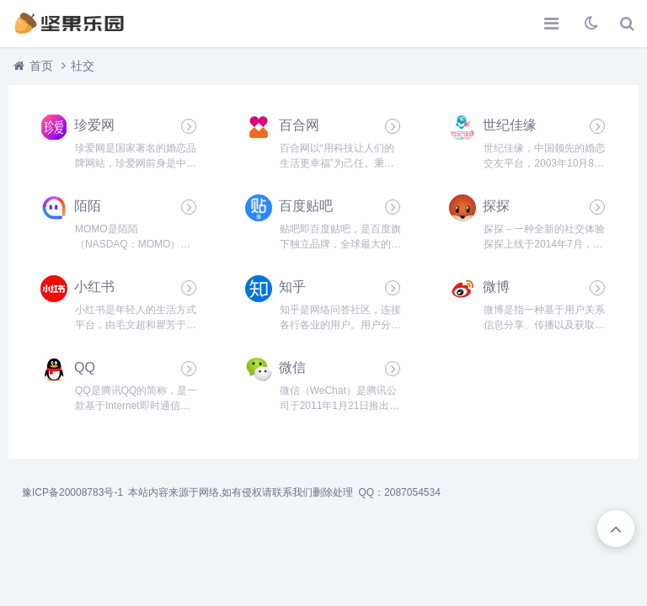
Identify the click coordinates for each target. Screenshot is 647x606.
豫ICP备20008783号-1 (72, 492)
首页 (41, 65)
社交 (82, 65)
